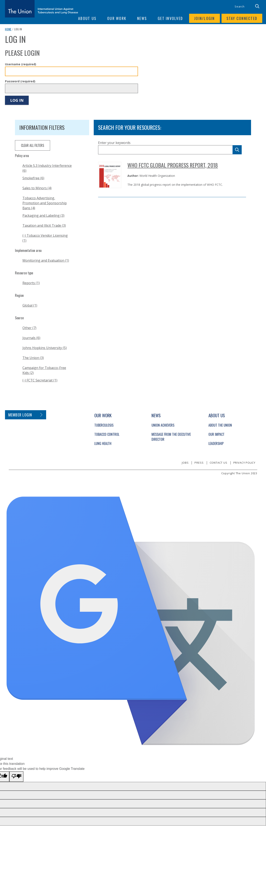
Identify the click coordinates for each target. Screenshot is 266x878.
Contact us (218, 462)
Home (8, 29)
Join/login (204, 18)
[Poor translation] (16, 776)
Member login (20, 414)
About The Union (220, 425)
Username (20, 64)
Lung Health (102, 443)
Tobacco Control (106, 434)
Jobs (185, 462)
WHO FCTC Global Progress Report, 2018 (172, 165)
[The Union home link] (41, 8)
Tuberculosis (103, 425)
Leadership (216, 443)
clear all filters (32, 145)
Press (199, 462)
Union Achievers (162, 425)
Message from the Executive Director (171, 437)
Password (20, 81)
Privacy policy (244, 462)
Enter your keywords (114, 142)
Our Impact (216, 434)
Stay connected (242, 18)
